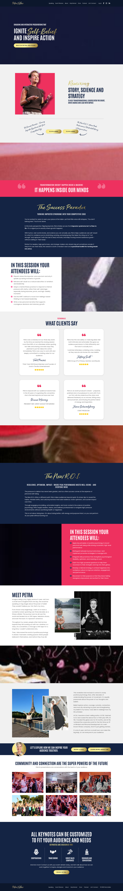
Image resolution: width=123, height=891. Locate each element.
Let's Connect (92, 3)
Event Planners (59, 3)
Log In (100, 3)
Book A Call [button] (79, 749)
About (66, 3)
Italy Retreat (73, 3)
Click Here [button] (53, 131)
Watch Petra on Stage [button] (26, 45)
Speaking (51, 3)
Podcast (84, 3)
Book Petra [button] (61, 872)
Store (79, 3)
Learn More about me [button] (99, 749)
